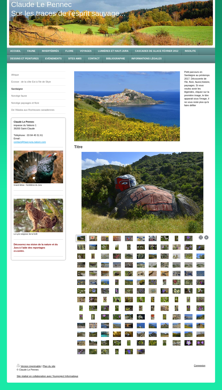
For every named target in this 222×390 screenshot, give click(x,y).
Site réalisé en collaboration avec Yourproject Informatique (47, 376)
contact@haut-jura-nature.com (30, 142)
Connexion (199, 365)
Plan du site (49, 366)
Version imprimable (29, 366)
